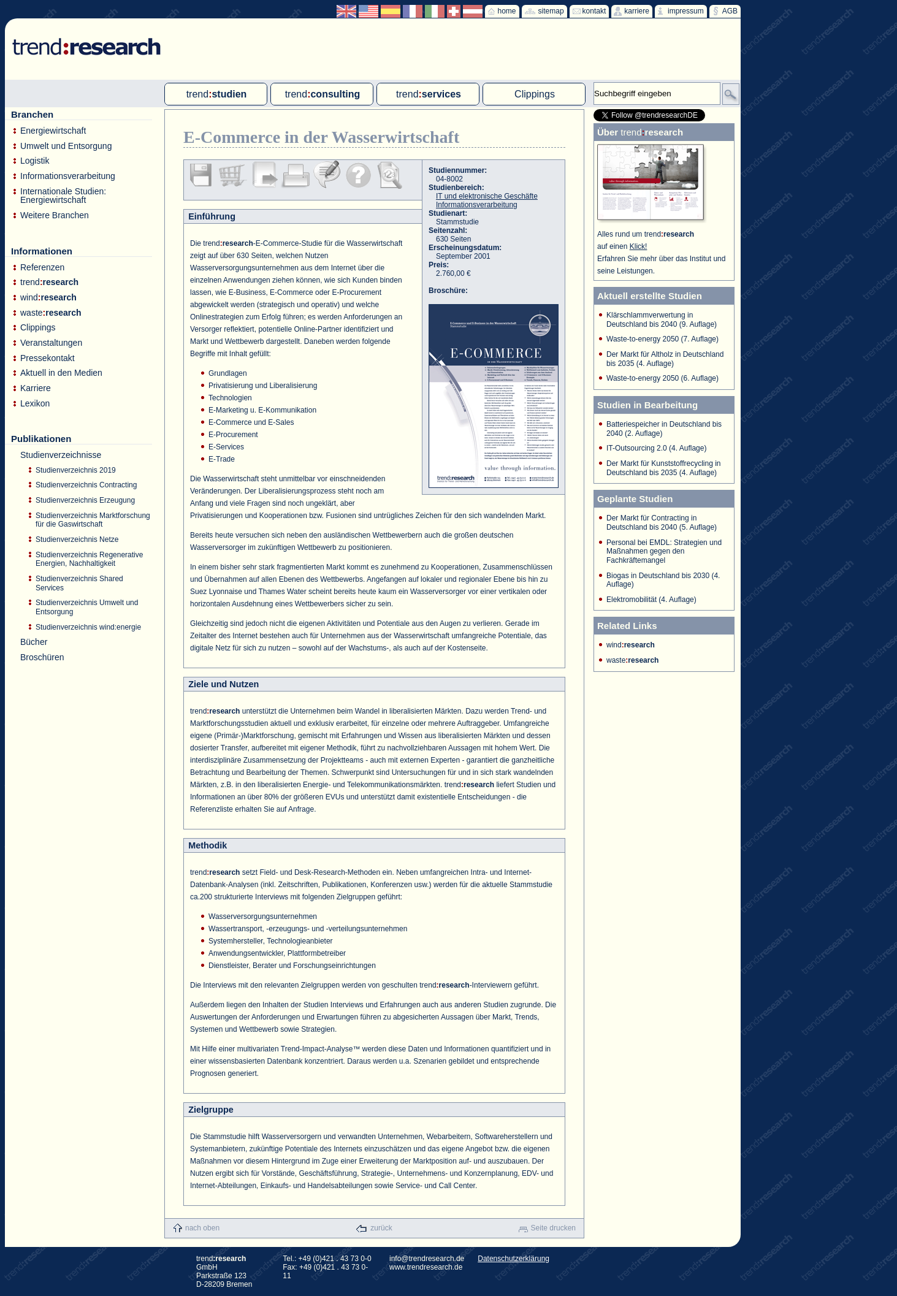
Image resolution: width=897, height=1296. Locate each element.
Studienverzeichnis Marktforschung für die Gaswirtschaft (93, 520)
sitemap (551, 11)
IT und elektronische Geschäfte (487, 196)
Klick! (638, 246)
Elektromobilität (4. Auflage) (651, 599)
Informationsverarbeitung (67, 176)
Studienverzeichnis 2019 (76, 470)
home (507, 11)
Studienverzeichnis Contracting (86, 485)
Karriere (35, 388)
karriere (636, 11)
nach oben (202, 1228)
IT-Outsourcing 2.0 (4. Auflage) (656, 448)
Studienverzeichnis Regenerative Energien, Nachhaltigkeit (89, 559)
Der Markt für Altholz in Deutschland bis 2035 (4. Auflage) (664, 359)
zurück (381, 1228)
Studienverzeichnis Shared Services (79, 583)
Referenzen (42, 267)
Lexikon (35, 403)
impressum (686, 11)
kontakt (594, 11)
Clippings (38, 327)
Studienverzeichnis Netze (77, 539)
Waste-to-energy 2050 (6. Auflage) (662, 378)
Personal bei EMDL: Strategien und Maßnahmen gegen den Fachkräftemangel (664, 551)
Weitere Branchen (54, 215)
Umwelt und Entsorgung (66, 146)
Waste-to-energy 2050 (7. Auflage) (662, 339)
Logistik (34, 161)
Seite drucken (553, 1228)
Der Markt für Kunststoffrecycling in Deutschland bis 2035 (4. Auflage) (663, 468)
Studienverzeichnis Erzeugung (85, 500)
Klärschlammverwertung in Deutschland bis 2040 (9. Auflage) (661, 320)
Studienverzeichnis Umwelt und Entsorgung (87, 607)
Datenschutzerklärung (513, 1258)
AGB (730, 11)
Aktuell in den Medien (61, 373)
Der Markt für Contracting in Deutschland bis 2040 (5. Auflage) (661, 523)
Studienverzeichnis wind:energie (88, 627)
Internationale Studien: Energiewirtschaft (63, 196)
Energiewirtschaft (53, 130)
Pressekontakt (47, 358)
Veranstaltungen (51, 343)
